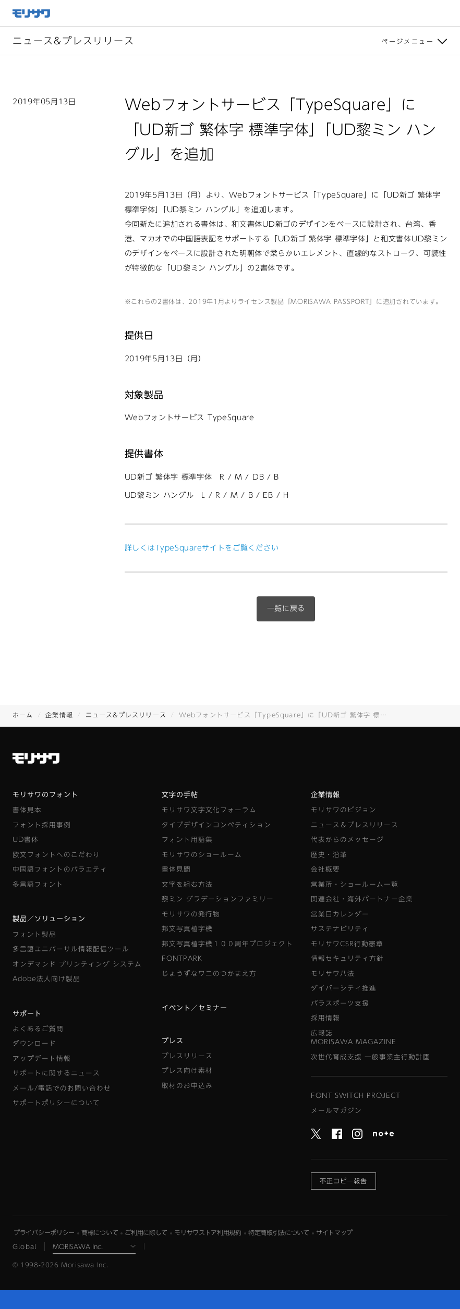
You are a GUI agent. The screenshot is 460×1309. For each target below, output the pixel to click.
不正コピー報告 (343, 1181)
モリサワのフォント (45, 794)
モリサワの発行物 (191, 914)
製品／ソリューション (49, 918)
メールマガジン (336, 1110)
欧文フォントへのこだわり (56, 854)
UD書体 (26, 839)
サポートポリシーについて (56, 1102)
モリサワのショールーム (202, 854)
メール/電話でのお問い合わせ (62, 1088)
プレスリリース (187, 1056)
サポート (27, 1013)
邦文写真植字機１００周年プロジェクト (227, 943)
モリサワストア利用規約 (207, 1232)
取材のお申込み (187, 1085)
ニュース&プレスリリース (126, 715)
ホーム (23, 715)
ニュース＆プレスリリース (354, 825)
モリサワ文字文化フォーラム (209, 809)
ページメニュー (407, 41)
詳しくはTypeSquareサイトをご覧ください (202, 548)
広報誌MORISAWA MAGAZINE (353, 1038)
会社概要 (325, 869)
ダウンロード (34, 1043)
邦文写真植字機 (187, 928)
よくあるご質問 (38, 1028)
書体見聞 (176, 869)
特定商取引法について (278, 1232)
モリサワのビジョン (344, 809)
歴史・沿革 (329, 854)
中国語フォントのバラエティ (60, 869)
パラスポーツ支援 (340, 1003)
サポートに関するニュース (56, 1073)
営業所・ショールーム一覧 (354, 884)
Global (25, 1246)
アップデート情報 (42, 1058)
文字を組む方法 (187, 884)
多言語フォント (38, 884)
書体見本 (27, 809)
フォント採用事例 (42, 825)
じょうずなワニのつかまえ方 (209, 973)
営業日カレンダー (340, 914)
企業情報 (59, 715)
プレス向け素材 (187, 1070)
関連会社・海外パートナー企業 (362, 899)
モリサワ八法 (333, 973)
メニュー (447, 13)
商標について (99, 1232)
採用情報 (325, 1017)
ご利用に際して (146, 1232)
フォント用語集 (187, 839)
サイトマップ (334, 1232)
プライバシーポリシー (44, 1232)
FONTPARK (182, 958)
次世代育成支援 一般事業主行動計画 (370, 1057)
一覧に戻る (286, 608)
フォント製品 (34, 934)
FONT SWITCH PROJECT (356, 1095)
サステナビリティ (340, 928)
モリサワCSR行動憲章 (347, 943)
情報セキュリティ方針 (347, 958)
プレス (173, 1040)
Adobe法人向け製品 (46, 978)
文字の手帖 (180, 794)
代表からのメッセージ (347, 839)
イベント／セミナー (194, 1008)
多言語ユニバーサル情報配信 (71, 949)
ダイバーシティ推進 (344, 988)
